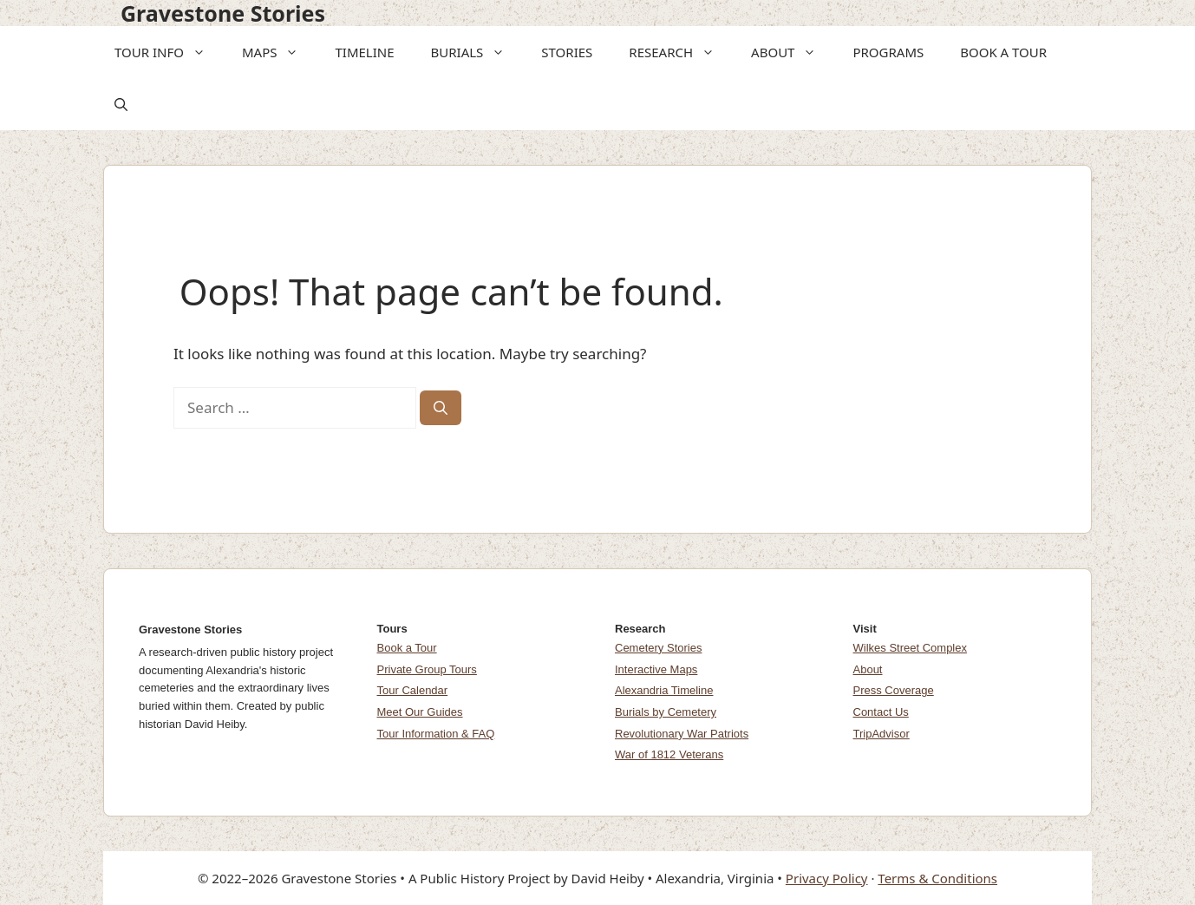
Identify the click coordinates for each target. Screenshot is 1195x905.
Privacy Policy (827, 878)
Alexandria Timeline (664, 690)
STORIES (566, 52)
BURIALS (474, 52)
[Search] (440, 407)
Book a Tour (407, 647)
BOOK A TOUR (1003, 52)
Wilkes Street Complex (910, 647)
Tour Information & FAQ (436, 733)
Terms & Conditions (937, 878)
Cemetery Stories (658, 647)
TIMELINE (364, 52)
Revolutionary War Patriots (681, 733)
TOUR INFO (165, 52)
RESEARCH (677, 52)
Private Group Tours (427, 669)
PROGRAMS (888, 52)
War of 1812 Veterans (669, 754)
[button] (200, 52)
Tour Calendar (412, 690)
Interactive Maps (656, 669)
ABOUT (789, 52)
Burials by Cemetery (665, 711)
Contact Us (881, 711)
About (868, 669)
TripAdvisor (881, 733)
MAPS (276, 52)
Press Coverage (893, 690)
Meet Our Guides (420, 711)
